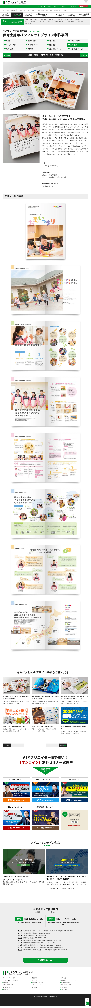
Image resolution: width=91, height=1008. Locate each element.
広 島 (20, 948)
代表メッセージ (36, 986)
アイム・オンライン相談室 (10, 982)
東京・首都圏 (71, 21)
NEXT (83, 56)
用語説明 (5, 991)
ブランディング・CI (63, 20)
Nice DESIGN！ (60, 21)
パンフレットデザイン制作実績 (35, 10)
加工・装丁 (42, 21)
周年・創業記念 (75, 20)
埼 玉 (20, 936)
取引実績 (46, 6)
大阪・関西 (80, 21)
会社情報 (40, 6)
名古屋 (20, 946)
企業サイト (66, 6)
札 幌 (20, 931)
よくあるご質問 (7, 989)
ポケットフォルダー (31, 21)
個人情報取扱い (65, 984)
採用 (36, 20)
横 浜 (20, 941)
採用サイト (73, 6)
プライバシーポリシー (67, 986)
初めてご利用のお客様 (9, 979)
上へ (87, 1001)
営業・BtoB (29, 20)
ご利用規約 (64, 989)
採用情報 (34, 989)
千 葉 (20, 939)
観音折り (50, 21)
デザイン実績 (21, 10)
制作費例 (5, 984)
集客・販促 (52, 20)
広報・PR (43, 20)
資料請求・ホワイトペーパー (69, 982)
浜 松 (20, 943)
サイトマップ (64, 991)
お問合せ (84, 6)
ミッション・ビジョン (56, 6)
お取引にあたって (8, 986)
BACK (8, 56)
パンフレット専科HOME (8, 10)
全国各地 (28, 23)
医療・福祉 (49, 10)
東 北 (20, 934)
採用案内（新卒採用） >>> (50, 187)
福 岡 (20, 950)
